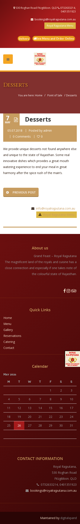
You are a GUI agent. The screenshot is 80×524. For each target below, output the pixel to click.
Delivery (24, 38)
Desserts (38, 119)
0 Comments (22, 136)
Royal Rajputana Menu (60, 25)
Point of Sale (54, 95)
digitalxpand (68, 518)
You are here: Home (30, 95)
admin (47, 130)
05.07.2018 (14, 130)
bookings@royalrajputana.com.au (55, 19)
